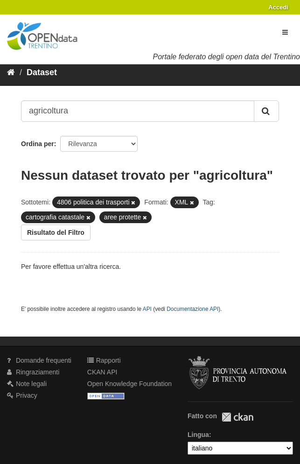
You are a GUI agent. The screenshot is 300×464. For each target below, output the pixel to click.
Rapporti (104, 360)
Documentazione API (192, 309)
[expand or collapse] (285, 32)
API (147, 309)
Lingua (198, 434)
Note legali (27, 383)
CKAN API (102, 372)
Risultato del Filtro (55, 232)
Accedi (278, 7)
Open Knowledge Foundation (129, 383)
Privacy (22, 395)
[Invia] (266, 111)
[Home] (11, 72)
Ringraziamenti (33, 372)
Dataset (42, 72)
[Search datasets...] (137, 111)
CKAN (237, 417)
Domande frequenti (39, 360)
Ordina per (37, 144)
